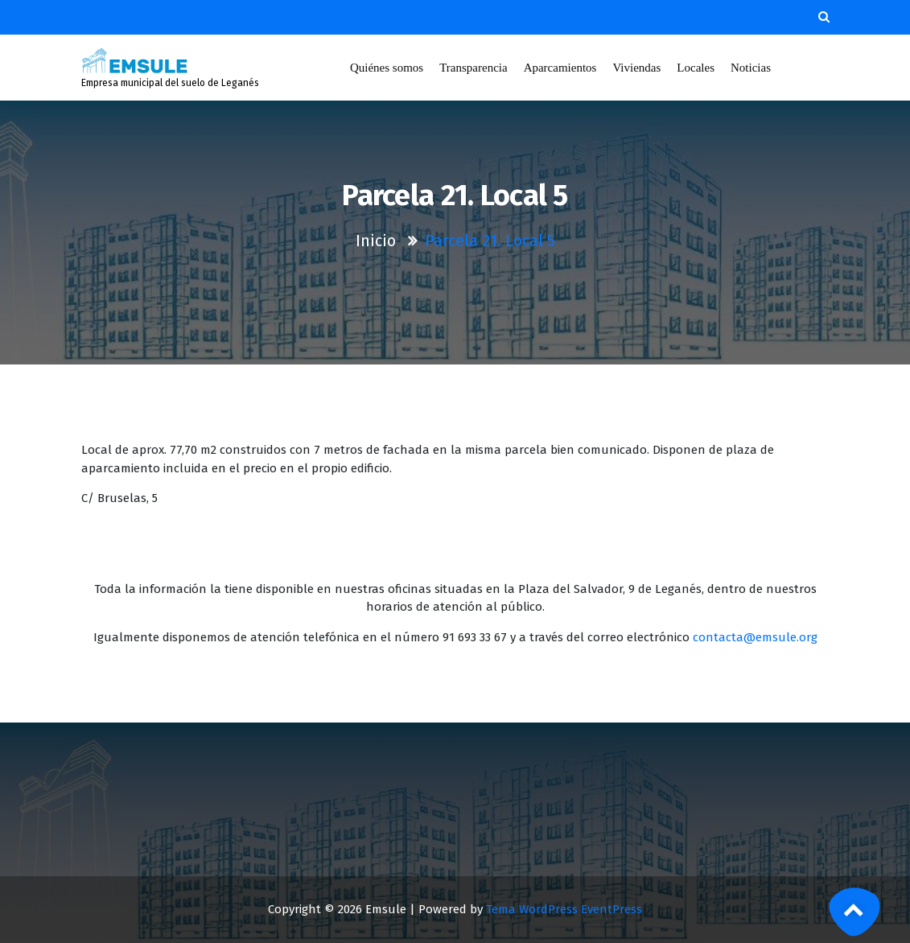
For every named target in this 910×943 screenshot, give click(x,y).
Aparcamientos (560, 67)
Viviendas (637, 67)
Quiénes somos (386, 67)
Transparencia (473, 67)
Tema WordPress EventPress (564, 909)
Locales (696, 67)
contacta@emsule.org (755, 637)
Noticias (751, 67)
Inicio (376, 240)
